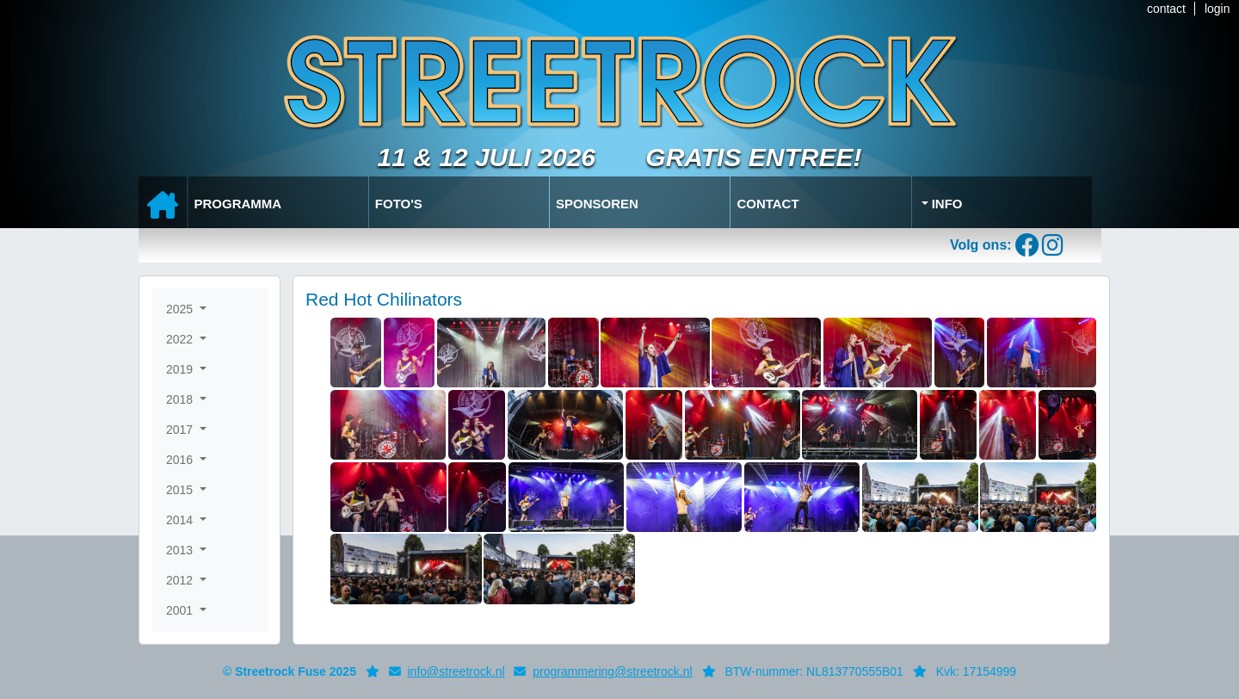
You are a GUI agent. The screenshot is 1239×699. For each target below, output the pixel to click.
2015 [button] (181, 490)
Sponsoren (597, 203)
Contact (767, 203)
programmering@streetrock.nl (612, 671)
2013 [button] (181, 550)
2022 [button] (181, 339)
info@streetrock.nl (456, 671)
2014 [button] (181, 520)
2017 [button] (181, 429)
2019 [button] (181, 369)
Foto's (398, 203)
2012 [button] (181, 580)
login (1217, 8)
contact (1166, 8)
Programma (238, 203)
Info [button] (945, 203)
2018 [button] (181, 399)
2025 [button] (181, 309)
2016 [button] (181, 460)
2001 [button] (181, 610)
